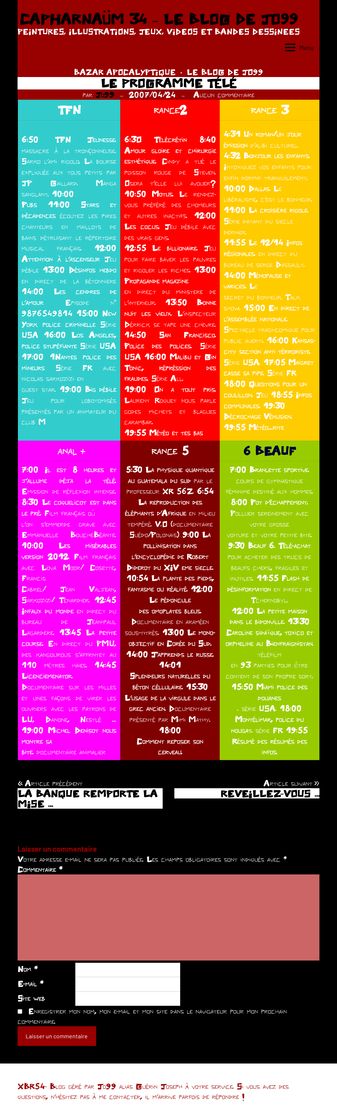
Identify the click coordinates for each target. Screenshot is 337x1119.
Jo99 (104, 94)
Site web (31, 998)
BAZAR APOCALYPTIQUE (125, 72)
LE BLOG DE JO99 (225, 72)
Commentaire (40, 869)
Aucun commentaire (223, 94)
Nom (28, 969)
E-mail (30, 983)
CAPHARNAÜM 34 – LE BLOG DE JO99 (158, 18)
